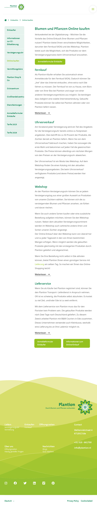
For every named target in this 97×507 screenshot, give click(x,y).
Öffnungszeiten (47, 424)
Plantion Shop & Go (14, 79)
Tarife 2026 (12, 133)
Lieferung (39, 264)
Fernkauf (28, 427)
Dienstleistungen (14, 105)
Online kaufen (13, 61)
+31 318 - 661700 (83, 442)
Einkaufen (11, 30)
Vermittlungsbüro (15, 69)
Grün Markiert (48, 451)
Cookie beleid (86, 501)
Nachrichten (49, 446)
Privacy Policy (73, 501)
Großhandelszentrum (15, 97)
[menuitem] (8, 501)
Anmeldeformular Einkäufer (15, 115)
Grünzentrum (13, 88)
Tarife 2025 (12, 124)
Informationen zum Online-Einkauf (74, 343)
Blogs (45, 449)
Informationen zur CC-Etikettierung (13, 41)
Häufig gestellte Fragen (14, 451)
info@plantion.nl (82, 448)
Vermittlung (9, 429)
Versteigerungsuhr (15, 52)
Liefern (8, 424)
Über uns (9, 446)
